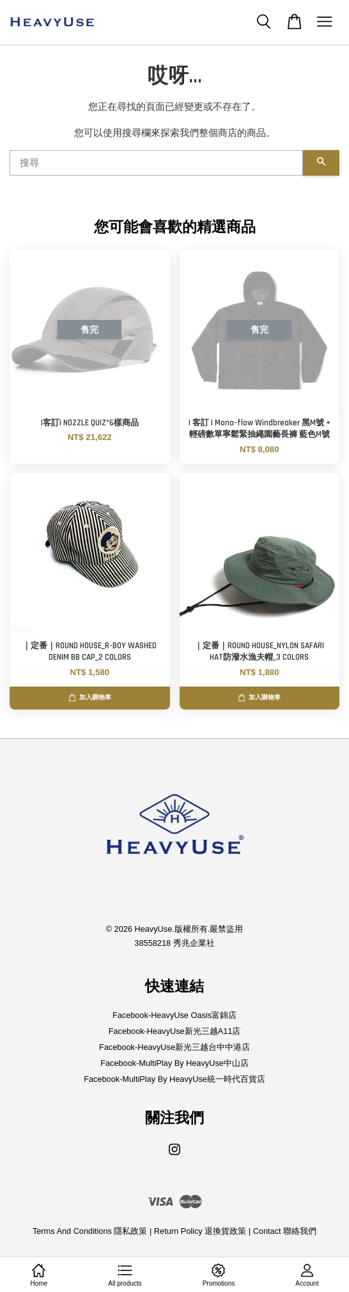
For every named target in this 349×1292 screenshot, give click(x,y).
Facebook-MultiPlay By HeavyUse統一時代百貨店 (174, 1079)
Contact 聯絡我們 (284, 1231)
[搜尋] (156, 163)
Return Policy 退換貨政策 (200, 1231)
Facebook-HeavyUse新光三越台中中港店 (174, 1047)
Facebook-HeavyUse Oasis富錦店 (174, 1015)
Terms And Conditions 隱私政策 (90, 1231)
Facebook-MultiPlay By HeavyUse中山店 (174, 1063)
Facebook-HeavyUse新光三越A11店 (175, 1031)
